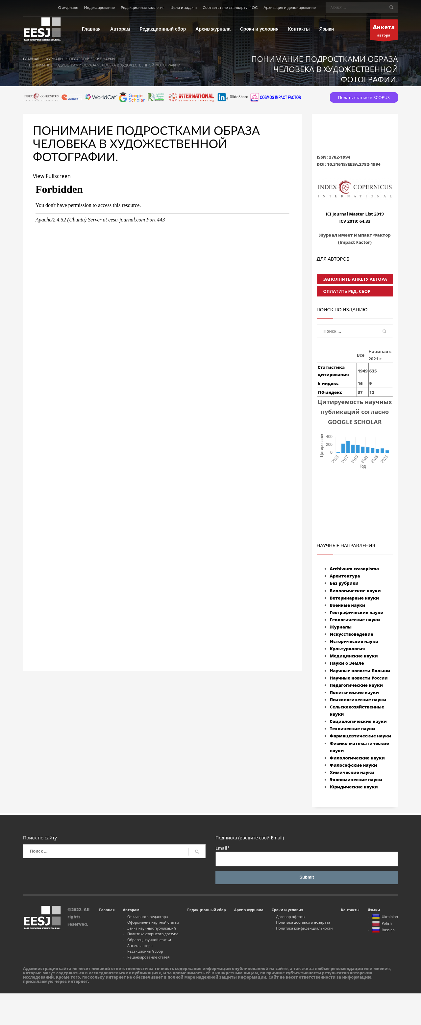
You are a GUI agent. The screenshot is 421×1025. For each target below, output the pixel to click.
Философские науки (353, 765)
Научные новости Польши (360, 671)
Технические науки (352, 728)
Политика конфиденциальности (304, 928)
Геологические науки (355, 620)
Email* (306, 855)
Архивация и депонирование (289, 7)
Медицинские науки (354, 656)
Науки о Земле (347, 663)
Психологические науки (358, 700)
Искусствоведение (351, 634)
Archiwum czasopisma (354, 569)
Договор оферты (290, 916)
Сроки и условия (287, 909)
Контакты (350, 909)
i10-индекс (330, 392)
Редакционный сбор (145, 951)
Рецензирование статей (148, 957)
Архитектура (345, 576)
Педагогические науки (356, 685)
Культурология (347, 649)
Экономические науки (356, 779)
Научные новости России (359, 678)
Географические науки (357, 612)
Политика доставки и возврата (303, 922)
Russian (383, 930)
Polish (382, 923)
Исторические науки (354, 641)
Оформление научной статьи (153, 922)
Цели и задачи (183, 7)
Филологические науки (357, 758)
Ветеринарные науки (354, 598)
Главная (106, 909)
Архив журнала (248, 909)
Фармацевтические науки (360, 736)
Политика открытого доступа (152, 933)
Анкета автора (140, 945)
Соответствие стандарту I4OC (230, 7)
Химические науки (352, 772)
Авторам (131, 909)
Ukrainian (385, 917)
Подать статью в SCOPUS (364, 97)
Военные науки (347, 605)
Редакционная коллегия (142, 7)
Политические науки (354, 692)
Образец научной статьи (149, 939)
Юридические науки (354, 787)
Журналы (341, 627)
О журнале (68, 7)
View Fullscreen (52, 176)
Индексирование (99, 7)
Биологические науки (355, 591)
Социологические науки (358, 721)
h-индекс (328, 383)
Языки (374, 909)
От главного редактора (147, 916)
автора (384, 31)
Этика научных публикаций (151, 928)
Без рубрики (344, 583)
